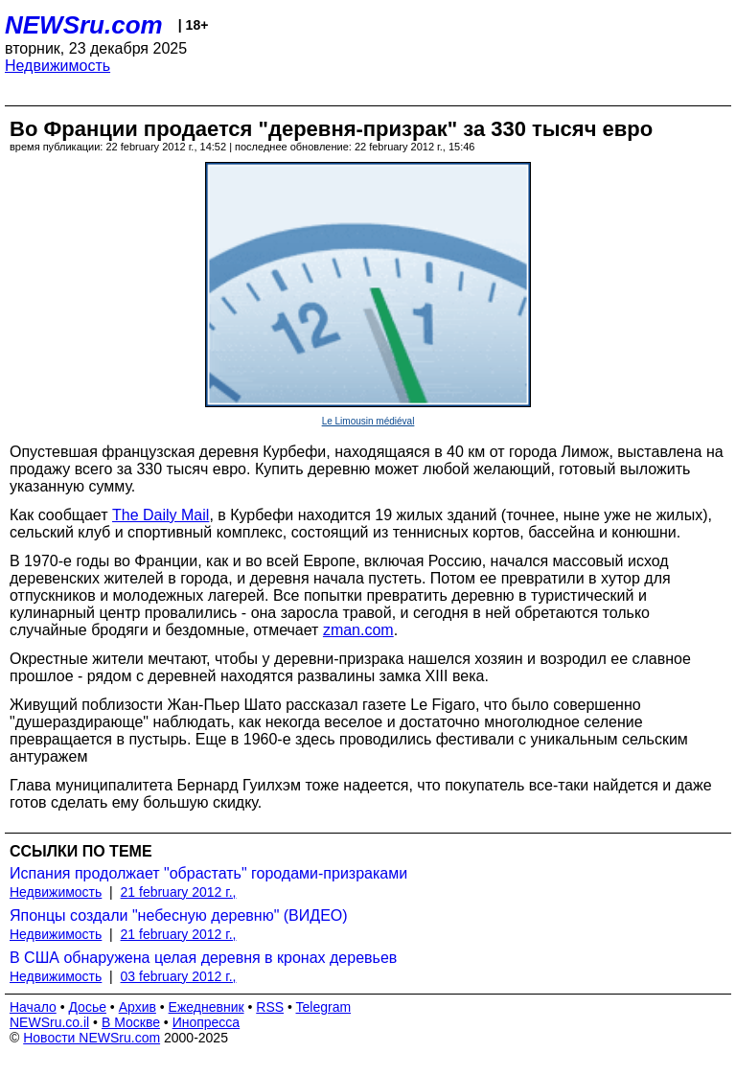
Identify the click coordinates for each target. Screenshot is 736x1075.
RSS (270, 1007)
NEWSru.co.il (49, 1022)
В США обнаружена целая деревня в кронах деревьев (203, 957)
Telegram (324, 1007)
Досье (87, 1007)
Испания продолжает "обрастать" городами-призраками (208, 873)
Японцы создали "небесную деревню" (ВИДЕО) (179, 915)
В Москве (131, 1022)
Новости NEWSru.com (91, 1037)
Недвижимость (57, 65)
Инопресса (206, 1022)
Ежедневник (206, 1007)
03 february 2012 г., (179, 976)
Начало (33, 1007)
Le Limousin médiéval (368, 421)
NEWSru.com (84, 25)
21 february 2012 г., (179, 892)
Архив (137, 1007)
